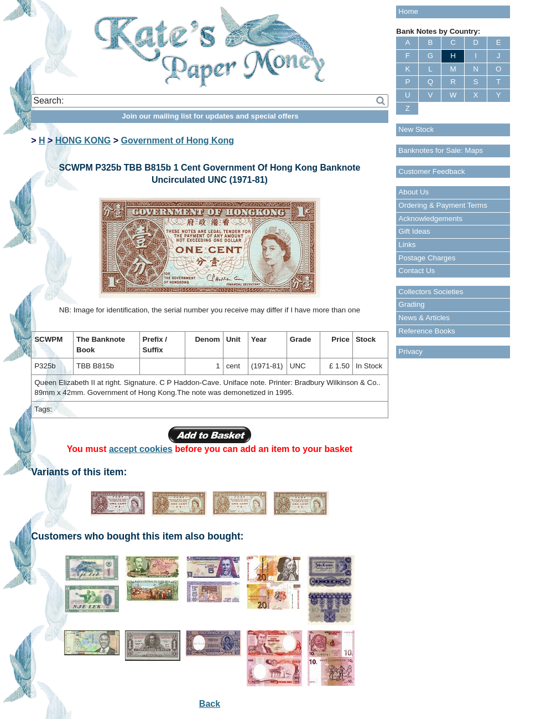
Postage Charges (426, 258)
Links (406, 244)
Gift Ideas (414, 231)
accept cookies (141, 449)
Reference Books (426, 331)
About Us (413, 192)
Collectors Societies (430, 291)
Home (408, 11)
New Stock (416, 129)
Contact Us (416, 270)
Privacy (410, 351)
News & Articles (424, 318)
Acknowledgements (430, 218)
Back (209, 703)
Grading (411, 304)
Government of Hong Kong (177, 140)
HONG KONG (83, 140)
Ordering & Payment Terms (442, 205)
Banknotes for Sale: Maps (440, 150)
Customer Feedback (431, 171)
